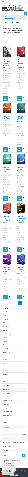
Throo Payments (7, 446)
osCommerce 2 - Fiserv (7, 117)
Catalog (7, 17)
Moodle (5, 345)
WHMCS (5, 374)
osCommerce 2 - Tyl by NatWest (7, 269)
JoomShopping (7, 334)
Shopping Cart (6, 427)
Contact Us (6, 422)
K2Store (5, 337)
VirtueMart (5, 370)
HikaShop (5, 319)
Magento (5, 341)
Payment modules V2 (9, 18)
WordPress (6, 378)
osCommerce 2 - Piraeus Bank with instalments (21, 219)
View (5, 98)
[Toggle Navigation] (3, 2)
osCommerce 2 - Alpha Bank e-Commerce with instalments (7, 64)
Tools (4, 419)
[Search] (12, 13)
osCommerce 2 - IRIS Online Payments (21, 119)
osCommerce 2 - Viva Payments (21, 269)
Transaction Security (8, 415)
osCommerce (14, 17)
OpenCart (5, 348)
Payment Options (7, 400)
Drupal (4, 315)
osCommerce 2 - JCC (7, 168)
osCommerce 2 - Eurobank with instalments (21, 63)
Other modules (7, 385)
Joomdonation (6, 326)
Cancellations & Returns (9, 397)
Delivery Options (7, 408)
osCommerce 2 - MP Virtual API (21, 169)
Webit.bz (15, 470)
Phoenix (5, 359)
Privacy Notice (6, 404)
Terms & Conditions (8, 411)
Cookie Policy (6, 393)
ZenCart (5, 381)
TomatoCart (6, 367)
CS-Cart (5, 312)
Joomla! (5, 330)
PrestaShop (6, 363)
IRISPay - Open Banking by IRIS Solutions (13, 442)
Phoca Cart (6, 356)
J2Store (5, 323)
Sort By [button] (6, 42)
